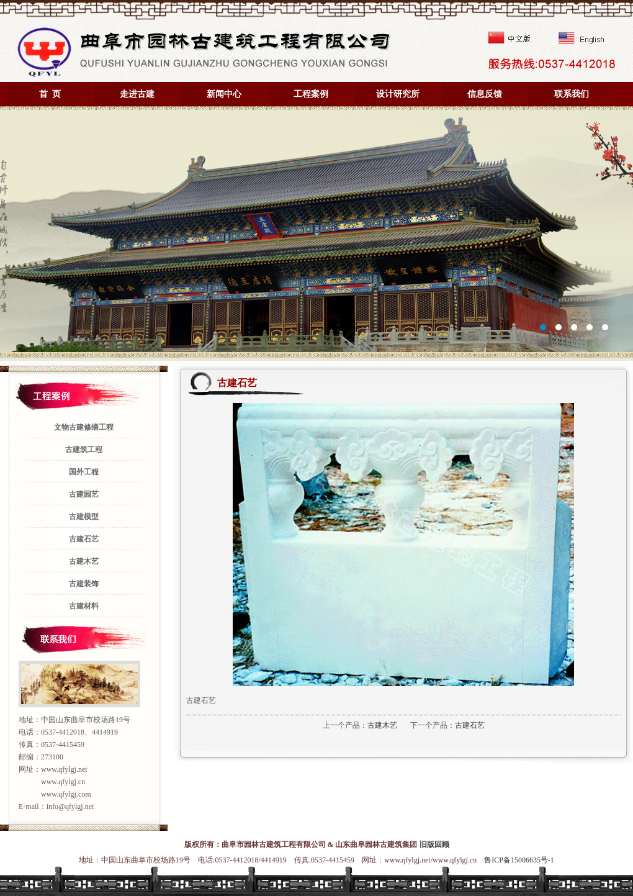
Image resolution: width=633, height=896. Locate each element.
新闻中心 (224, 94)
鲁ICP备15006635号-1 (519, 860)
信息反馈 (484, 94)
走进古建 (137, 94)
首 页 (50, 94)
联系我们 (571, 94)
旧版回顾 (434, 844)
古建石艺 (470, 725)
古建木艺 (382, 725)
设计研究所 (398, 94)
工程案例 (311, 94)
